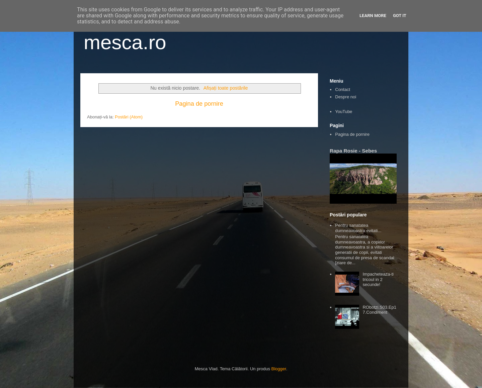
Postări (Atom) (129, 116)
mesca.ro (125, 42)
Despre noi (345, 96)
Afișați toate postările (226, 88)
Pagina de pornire (199, 103)
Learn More (372, 15)
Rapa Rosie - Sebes (353, 151)
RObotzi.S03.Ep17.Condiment (379, 310)
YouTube (343, 111)
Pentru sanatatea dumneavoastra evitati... (358, 228)
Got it (399, 15)
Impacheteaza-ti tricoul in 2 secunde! (378, 279)
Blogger (278, 368)
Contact (342, 89)
